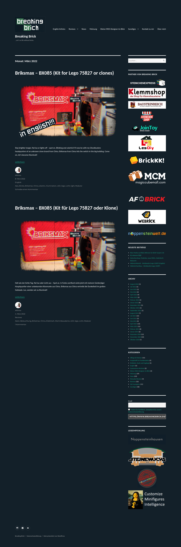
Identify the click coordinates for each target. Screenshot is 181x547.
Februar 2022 (134, 300)
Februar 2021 (134, 329)
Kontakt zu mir (148, 29)
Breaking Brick (25, 36)
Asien (17, 321)
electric (42, 186)
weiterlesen (20, 162)
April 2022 (133, 295)
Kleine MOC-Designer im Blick (112, 29)
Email (130, 401)
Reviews (72, 29)
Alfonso (18, 175)
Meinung (93, 29)
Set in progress (135, 384)
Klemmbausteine (62, 321)
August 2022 (134, 284)
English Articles (59, 29)
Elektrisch (50, 321)
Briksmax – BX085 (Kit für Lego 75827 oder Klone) (66, 208)
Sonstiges (132, 29)
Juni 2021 (133, 318)
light (73, 186)
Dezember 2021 (135, 305)
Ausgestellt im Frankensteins (139, 360)
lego (63, 186)
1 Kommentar (20, 324)
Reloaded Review (136, 379)
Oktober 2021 (134, 308)
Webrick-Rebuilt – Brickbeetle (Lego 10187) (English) (147, 263)
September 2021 (135, 310)
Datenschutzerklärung (34, 536)
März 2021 (133, 326)
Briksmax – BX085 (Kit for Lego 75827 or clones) (64, 73)
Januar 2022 (134, 303)
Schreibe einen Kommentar (26, 189)
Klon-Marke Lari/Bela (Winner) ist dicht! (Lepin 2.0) (147, 253)
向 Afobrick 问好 (135, 255)
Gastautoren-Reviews (137, 368)
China (36, 186)
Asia (16, 186)
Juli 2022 (133, 287)
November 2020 (135, 337)
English (18, 182)
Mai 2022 (133, 292)
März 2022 (133, 297)
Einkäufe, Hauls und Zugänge (139, 363)
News (84, 29)
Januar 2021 (134, 332)
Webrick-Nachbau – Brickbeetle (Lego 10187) (145, 266)
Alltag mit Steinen (136, 358)
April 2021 (133, 324)
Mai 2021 (133, 321)
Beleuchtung (25, 321)
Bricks (21, 186)
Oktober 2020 (134, 340)
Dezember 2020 (135, 334)
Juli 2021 (133, 316)
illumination (51, 186)
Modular (78, 186)
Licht (68, 186)
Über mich (161, 29)
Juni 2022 (133, 289)
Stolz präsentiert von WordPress (54, 536)
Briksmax (29, 186)
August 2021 (134, 313)
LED (59, 186)
